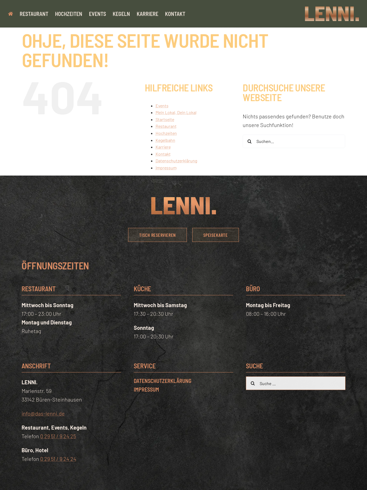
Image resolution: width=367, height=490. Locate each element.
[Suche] (249, 141)
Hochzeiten (166, 133)
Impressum (166, 167)
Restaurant (166, 126)
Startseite (165, 119)
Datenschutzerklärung (176, 160)
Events (162, 105)
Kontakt (163, 153)
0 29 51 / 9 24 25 (58, 436)
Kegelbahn (165, 140)
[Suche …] (295, 383)
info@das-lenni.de (43, 413)
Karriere (163, 146)
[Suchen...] (294, 141)
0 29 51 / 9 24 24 (58, 458)
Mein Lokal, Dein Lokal (176, 112)
